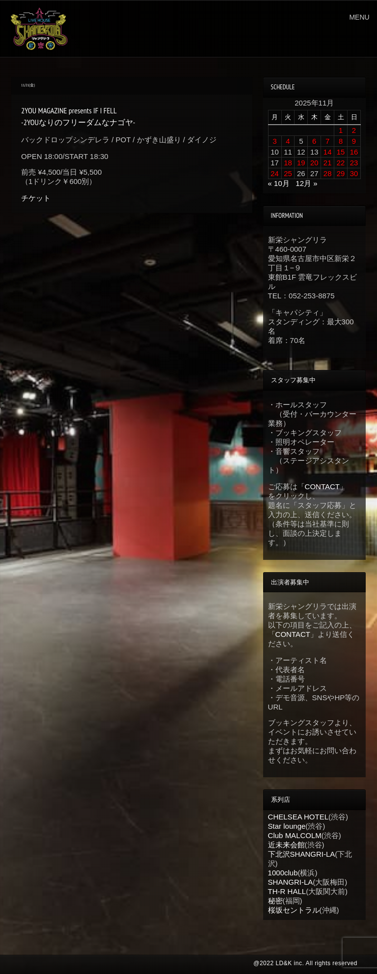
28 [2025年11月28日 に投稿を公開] (327, 173)
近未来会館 (286, 845)
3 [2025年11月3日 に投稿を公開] (274, 141)
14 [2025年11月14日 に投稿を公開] (327, 152)
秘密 (275, 900)
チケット (36, 198)
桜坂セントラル (294, 910)
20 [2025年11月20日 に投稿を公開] (314, 162)
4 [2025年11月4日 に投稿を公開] (288, 141)
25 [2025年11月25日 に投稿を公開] (288, 173)
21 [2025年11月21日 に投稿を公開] (327, 162)
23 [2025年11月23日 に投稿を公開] (354, 162)
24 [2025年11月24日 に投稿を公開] (274, 173)
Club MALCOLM (295, 835)
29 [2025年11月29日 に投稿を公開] (341, 173)
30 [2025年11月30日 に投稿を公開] (354, 173)
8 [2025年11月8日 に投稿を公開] (341, 141)
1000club (283, 873)
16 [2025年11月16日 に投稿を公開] (354, 152)
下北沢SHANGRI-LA (301, 854)
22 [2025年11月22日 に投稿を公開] (341, 162)
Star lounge (287, 826)
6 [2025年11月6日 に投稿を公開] (314, 141)
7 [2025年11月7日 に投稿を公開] (327, 141)
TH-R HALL (287, 891)
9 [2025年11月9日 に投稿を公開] (354, 141)
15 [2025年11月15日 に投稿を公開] (341, 152)
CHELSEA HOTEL (298, 817)
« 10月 (279, 183)
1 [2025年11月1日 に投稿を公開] (341, 130)
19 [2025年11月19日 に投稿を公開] (301, 162)
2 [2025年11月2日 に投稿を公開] (354, 130)
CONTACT (322, 486)
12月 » (306, 183)
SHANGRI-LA (290, 882)
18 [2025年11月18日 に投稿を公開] (288, 162)
